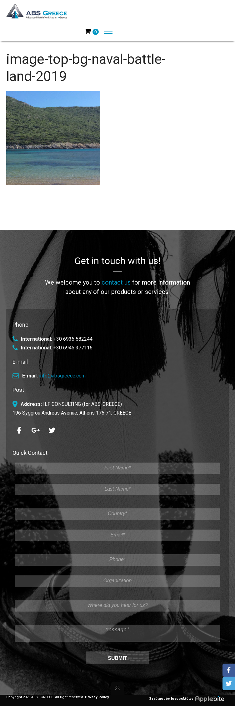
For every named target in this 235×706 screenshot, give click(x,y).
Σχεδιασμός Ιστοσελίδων (189, 698)
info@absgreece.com (62, 374)
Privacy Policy (97, 697)
